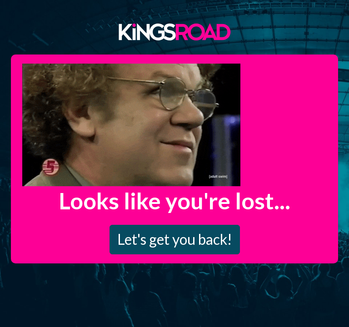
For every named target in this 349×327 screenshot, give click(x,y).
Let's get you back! (174, 239)
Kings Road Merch (174, 31)
